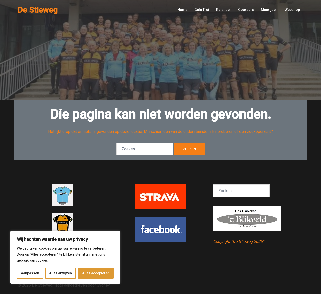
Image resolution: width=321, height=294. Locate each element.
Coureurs (246, 10)
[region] (65, 257)
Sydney (103, 285)
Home (182, 10)
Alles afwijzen (60, 273)
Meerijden (269, 10)
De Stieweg (38, 10)
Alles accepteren (96, 273)
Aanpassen (30, 273)
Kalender (223, 10)
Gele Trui (201, 10)
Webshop (292, 10)
